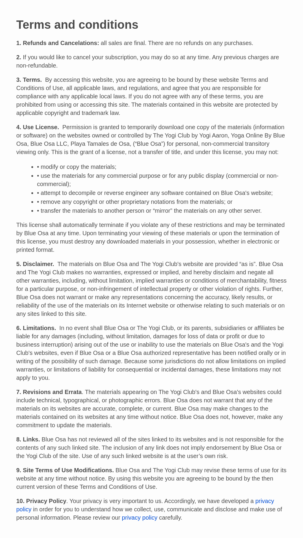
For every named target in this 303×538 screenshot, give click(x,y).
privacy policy (139, 517)
